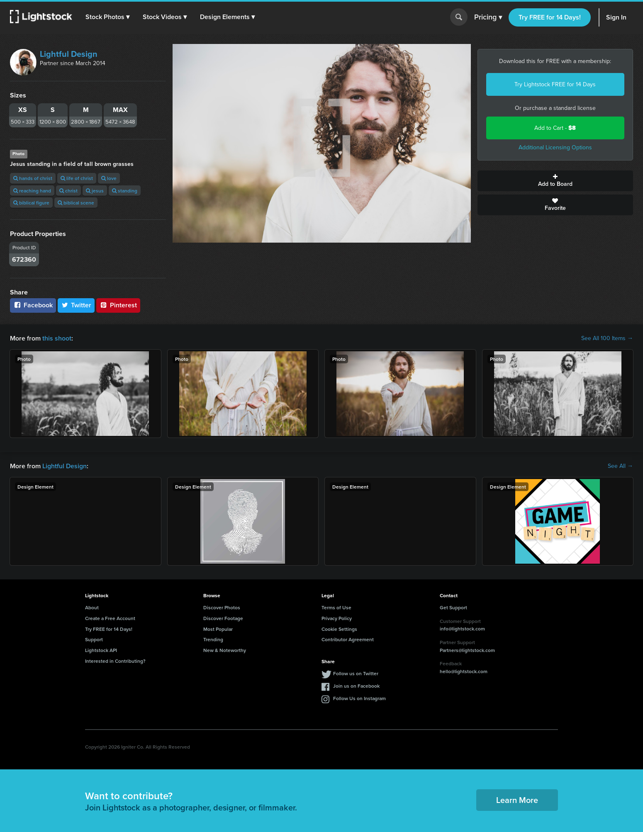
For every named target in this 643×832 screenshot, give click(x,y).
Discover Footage (223, 618)
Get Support (453, 607)
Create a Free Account (110, 618)
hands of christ (32, 178)
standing (124, 190)
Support (94, 639)
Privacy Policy (337, 618)
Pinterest (118, 305)
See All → (620, 466)
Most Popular (218, 629)
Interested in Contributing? (115, 660)
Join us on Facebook (356, 685)
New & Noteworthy (224, 650)
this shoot (56, 338)
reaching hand (32, 190)
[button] (107, 17)
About (92, 607)
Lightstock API (101, 650)
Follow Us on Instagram (359, 698)
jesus (95, 190)
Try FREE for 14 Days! (550, 17)
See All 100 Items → (607, 338)
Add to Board (555, 181)
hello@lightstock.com (463, 671)
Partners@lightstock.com (467, 650)
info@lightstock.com (462, 628)
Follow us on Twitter (355, 673)
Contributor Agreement (348, 639)
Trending (213, 639)
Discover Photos (221, 607)
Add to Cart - (555, 128)
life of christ (77, 178)
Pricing (488, 17)
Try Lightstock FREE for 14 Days (555, 84)
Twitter (76, 305)
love (109, 178)
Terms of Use (336, 607)
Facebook (33, 305)
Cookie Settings (339, 629)
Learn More (517, 800)
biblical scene (76, 202)
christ (68, 190)
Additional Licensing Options (555, 147)
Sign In (616, 17)
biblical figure (31, 202)
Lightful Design (68, 54)
